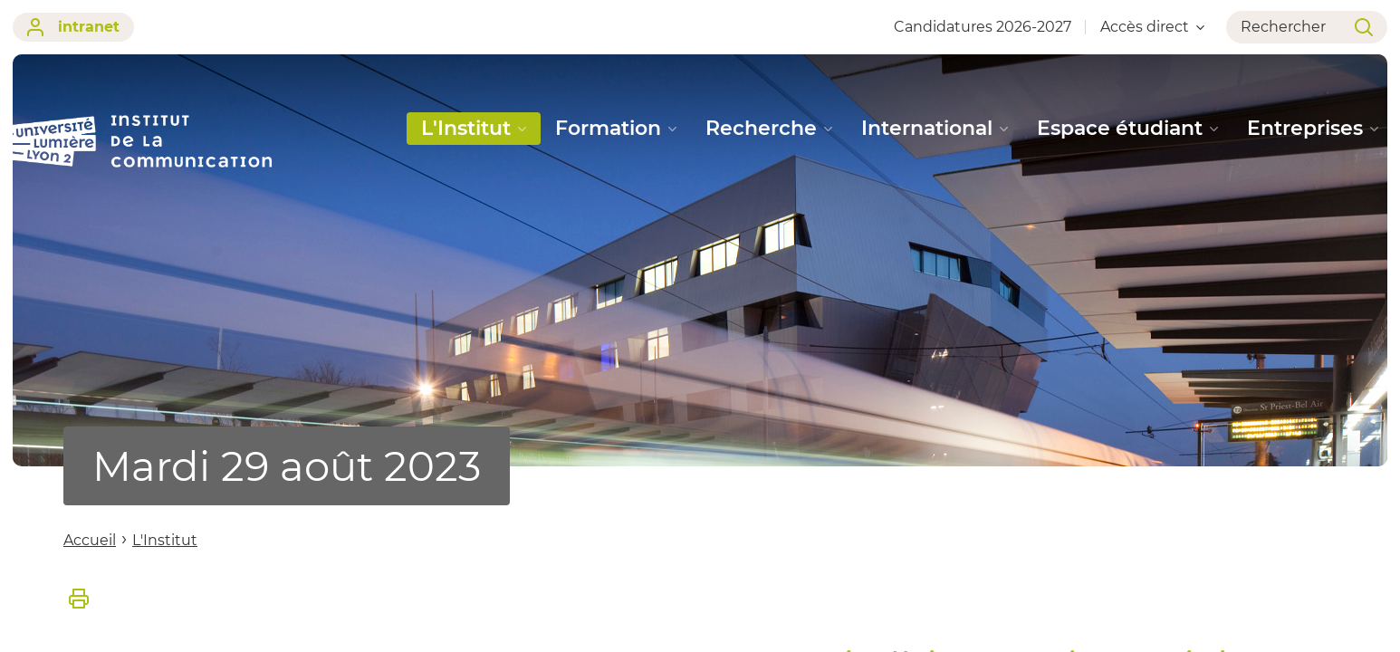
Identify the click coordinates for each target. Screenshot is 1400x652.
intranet (73, 27)
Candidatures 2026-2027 (982, 26)
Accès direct (1152, 26)
